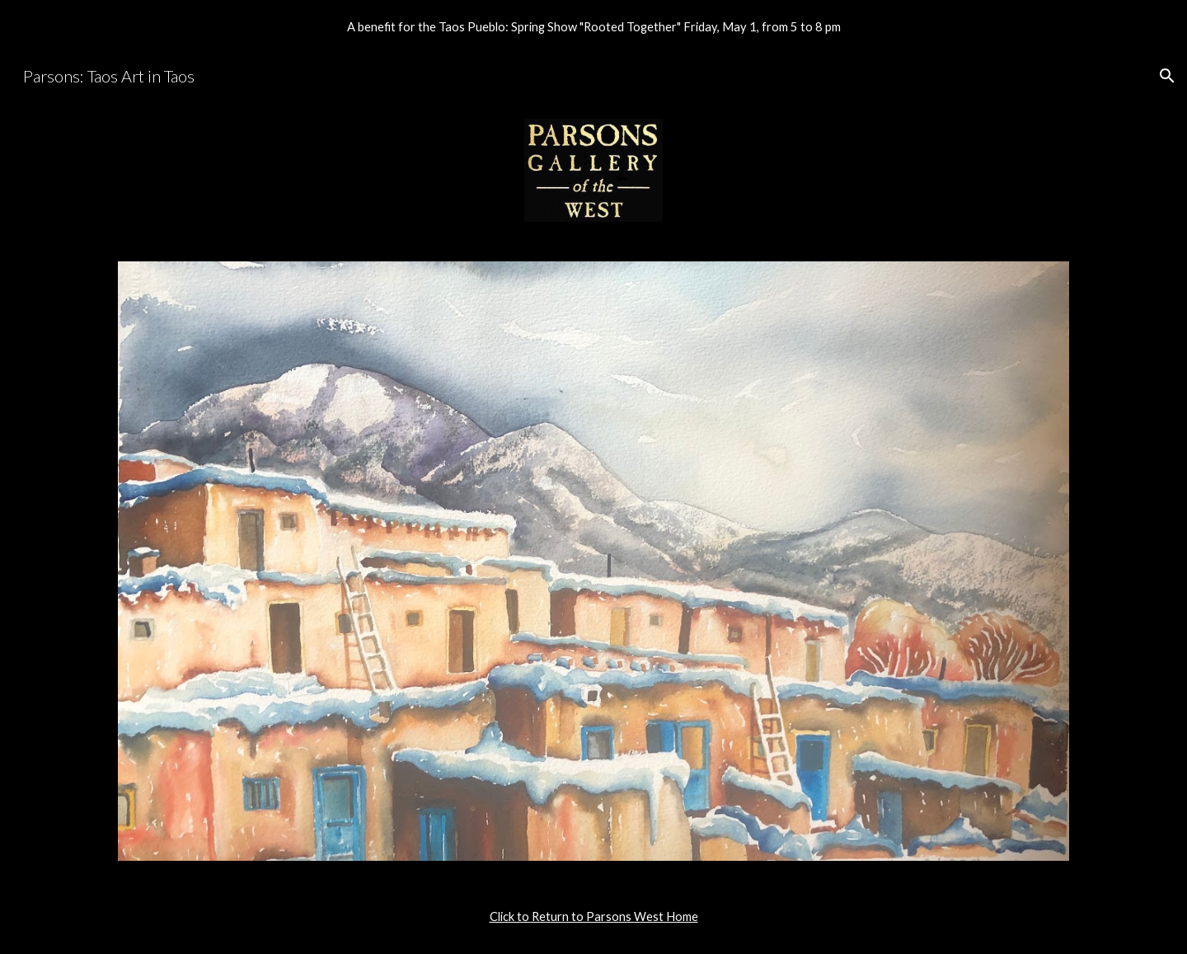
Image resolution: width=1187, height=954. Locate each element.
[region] (593, 26)
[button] (1167, 76)
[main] (593, 916)
